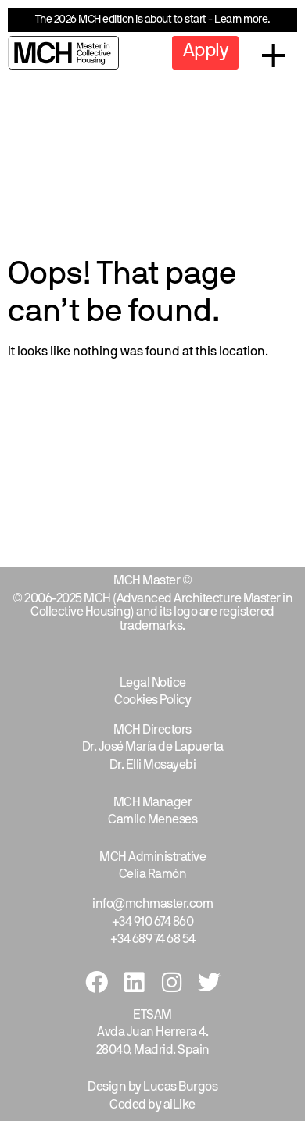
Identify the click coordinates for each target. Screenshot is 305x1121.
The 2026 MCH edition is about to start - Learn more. (153, 20)
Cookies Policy (152, 700)
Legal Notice (153, 683)
